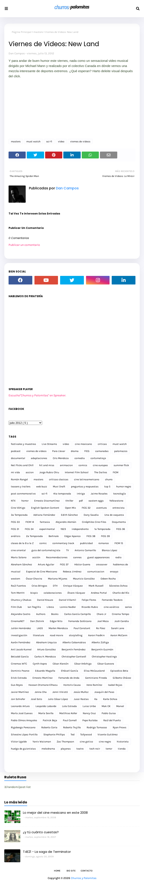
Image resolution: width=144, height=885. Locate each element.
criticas (102, 444)
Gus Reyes (17, 684)
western (15, 578)
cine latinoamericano (86, 479)
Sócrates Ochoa (118, 585)
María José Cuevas (22, 713)
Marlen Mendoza (58, 628)
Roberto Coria (49, 727)
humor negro (123, 486)
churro (109, 479)
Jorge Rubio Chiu (49, 472)
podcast (16, 451)
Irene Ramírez (94, 684)
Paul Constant (82, 628)
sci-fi (49, 141)
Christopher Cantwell (74, 656)
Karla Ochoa (110, 699)
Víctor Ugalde (19, 741)
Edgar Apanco (72, 536)
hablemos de (120, 564)
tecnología (119, 493)
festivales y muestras (23, 444)
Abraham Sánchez (21, 564)
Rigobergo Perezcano (23, 727)
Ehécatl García (69, 670)
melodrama (48, 748)
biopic (34, 592)
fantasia (45, 521)
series (128, 606)
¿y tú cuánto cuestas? (41, 832)
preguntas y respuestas (84, 486)
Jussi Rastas (81, 699)
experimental (47, 529)
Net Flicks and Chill (22, 465)
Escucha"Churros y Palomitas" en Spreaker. (37, 395)
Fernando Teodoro (112, 599)
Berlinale (54, 536)
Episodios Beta (119, 670)
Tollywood (86, 734)
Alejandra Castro (20, 614)
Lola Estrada (69, 706)
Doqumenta (119, 521)
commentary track (63, 543)
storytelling (75, 635)
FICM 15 (118, 543)
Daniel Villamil (67, 599)
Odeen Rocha (108, 578)
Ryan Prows (119, 727)
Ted (72, 734)
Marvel (120, 706)
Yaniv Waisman (42, 741)
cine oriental (18, 550)
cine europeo (100, 465)
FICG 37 (64, 564)
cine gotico (86, 741)
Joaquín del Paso (104, 691)
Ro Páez (100, 628)
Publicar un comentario (24, 245)
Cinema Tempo (120, 614)
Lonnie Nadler (68, 606)
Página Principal (21, 31)
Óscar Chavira (34, 578)
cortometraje (98, 458)
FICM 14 (29, 521)
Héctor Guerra (82, 564)
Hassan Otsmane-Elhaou (43, 684)
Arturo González (46, 649)
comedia (79, 458)
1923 (63, 529)
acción (36, 557)
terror (109, 748)
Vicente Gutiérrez (108, 734)
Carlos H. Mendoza (45, 656)
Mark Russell (96, 585)
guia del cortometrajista (45, 550)
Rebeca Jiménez (72, 571)
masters (38, 31)
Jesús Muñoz (81, 691)
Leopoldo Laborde (46, 706)
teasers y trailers (20, 486)
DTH (55, 585)
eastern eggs (96, 500)
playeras (66, 748)
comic (43, 543)
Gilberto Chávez (122, 677)
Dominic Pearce (20, 670)
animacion (66, 465)
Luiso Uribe (89, 706)
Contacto (86, 870)
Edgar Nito (56, 621)
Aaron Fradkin (96, 635)
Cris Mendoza (61, 458)
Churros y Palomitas (83, 878)
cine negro (105, 741)
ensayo (114, 571)
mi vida (15, 472)
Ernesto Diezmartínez (47, 500)
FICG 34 (29, 529)
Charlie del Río (121, 592)
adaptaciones (39, 458)
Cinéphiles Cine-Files (94, 521)
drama (75, 451)
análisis (15, 536)
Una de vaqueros (114, 514)
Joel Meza (103, 621)
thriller (69, 500)
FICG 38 (90, 536)
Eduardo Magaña (45, 670)
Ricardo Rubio (90, 606)
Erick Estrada (19, 677)
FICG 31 (15, 529)
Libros (50, 606)
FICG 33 (15, 521)
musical (15, 571)
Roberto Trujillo (72, 727)
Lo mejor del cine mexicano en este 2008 (55, 812)
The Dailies (100, 472)
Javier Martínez (20, 691)
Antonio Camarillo (85, 550)
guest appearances (98, 557)
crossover (101, 564)
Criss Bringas (39, 585)
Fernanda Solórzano (80, 621)
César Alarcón (60, 663)
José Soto (36, 699)
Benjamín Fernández (74, 649)
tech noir (94, 748)
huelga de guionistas (23, 748)
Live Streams (49, 444)
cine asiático (111, 606)
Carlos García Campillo (77, 614)
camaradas (101, 451)
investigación (19, 635)
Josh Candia (121, 621)
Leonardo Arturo (20, 706)
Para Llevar (58, 451)
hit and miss (46, 465)
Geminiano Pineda (96, 677)
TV (67, 550)
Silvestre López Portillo (24, 734)
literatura (38, 635)
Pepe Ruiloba (90, 720)
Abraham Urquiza (46, 642)
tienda (122, 748)
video (61, 141)
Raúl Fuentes (18, 585)
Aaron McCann (118, 635)
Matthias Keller (68, 713)
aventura (101, 507)
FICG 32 (86, 507)
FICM (115, 472)
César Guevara (105, 663)
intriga (81, 493)
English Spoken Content (45, 507)
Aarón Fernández (20, 642)
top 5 (107, 486)
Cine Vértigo (18, 507)
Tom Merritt (18, 592)
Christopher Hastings (104, 656)
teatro (80, 748)
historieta (123, 741)
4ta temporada (62, 493)
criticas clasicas (58, 479)
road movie (56, 635)
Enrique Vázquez (73, 585)
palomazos (120, 451)
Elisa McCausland (94, 670)
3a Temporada (19, 514)
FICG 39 (105, 536)
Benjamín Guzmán (102, 649)
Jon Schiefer (18, 699)
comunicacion (95, 571)
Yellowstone (116, 500)
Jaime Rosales (99, 493)
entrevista (119, 507)
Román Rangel (19, 479)
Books (54, 614)
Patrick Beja (50, 720)
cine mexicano (83, 444)
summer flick (121, 465)
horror (24, 500)
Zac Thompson (65, 741)
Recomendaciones (56, 557)
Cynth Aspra (40, 663)
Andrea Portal (99, 592)
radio (118, 557)
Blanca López (109, 550)
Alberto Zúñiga (100, 642)
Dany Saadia (91, 514)
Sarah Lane (117, 628)
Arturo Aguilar (46, 564)
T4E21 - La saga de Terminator (47, 851)
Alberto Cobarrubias (74, 642)
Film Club (16, 606)
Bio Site (71, 870)
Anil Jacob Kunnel (21, 649)
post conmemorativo (23, 493)
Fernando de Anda (68, 677)
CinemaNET (17, 621)
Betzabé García (20, 656)
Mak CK (106, 706)
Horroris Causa (72, 684)
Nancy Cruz (89, 713)
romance (103, 543)
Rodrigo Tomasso (97, 727)
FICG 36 (120, 529)
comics (83, 465)
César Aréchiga (83, 663)
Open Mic (70, 507)
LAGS (40, 628)
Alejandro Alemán (66, 521)
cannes (77, 557)
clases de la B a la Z (22, 543)
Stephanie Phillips (54, 734)
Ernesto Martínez (43, 677)
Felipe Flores (89, 599)
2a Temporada (34, 536)
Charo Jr (101, 614)
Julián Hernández (21, 628)
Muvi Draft (59, 486)
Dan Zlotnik (37, 621)
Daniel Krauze (45, 599)
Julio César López (58, 699)
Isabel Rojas (115, 684)
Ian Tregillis (34, 606)
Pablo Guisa (109, 713)
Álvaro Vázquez (76, 592)
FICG (86, 451)
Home (57, 870)
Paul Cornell (70, 720)
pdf (81, 500)
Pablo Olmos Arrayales (24, 720)
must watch (33, 141)
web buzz (41, 486)
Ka (95, 699)
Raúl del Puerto (112, 720)
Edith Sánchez (69, 514)
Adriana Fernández (44, 514)
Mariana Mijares (57, 578)
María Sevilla (45, 713)
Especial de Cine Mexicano (41, 571)
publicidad (86, 543)
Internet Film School (76, 472)
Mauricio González (84, 578)
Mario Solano (19, 557)
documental (18, 458)
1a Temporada (102, 529)
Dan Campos (17, 53)
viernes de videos (80, 141)
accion (30, 472)
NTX (13, 500)
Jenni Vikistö (60, 691)
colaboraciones (53, 592)
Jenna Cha (41, 691)
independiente (80, 529)
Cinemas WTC (19, 663)
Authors (40, 614)
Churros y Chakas (21, 599)
